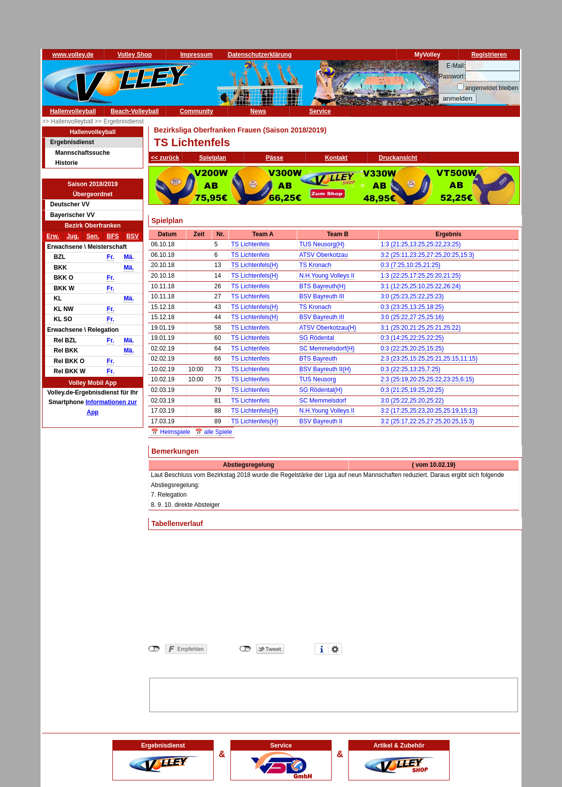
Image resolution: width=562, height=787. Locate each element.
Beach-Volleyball (134, 111)
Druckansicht (398, 157)
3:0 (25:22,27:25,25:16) (412, 317)
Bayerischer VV (72, 214)
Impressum (196, 54)
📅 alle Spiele (213, 431)
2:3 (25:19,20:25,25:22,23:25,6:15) (427, 379)
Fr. (110, 256)
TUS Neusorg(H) (321, 244)
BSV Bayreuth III (321, 296)
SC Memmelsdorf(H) (326, 348)
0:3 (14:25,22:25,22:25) (412, 337)
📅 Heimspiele (170, 431)
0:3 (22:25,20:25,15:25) (412, 348)
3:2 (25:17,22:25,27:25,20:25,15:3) (427, 421)
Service (320, 111)
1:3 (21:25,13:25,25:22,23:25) (421, 244)
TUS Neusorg (317, 379)
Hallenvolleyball (73, 111)
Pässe (275, 157)
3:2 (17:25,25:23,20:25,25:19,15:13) (429, 410)
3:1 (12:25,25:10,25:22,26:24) (421, 286)
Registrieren (489, 54)
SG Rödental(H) (320, 390)
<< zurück (165, 157)
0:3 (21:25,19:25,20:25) (412, 390)
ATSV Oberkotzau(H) (327, 327)
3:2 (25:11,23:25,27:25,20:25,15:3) (427, 254)
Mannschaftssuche (82, 152)
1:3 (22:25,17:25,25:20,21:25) (421, 275)
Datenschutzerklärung (260, 54)
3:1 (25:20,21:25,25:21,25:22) (421, 327)
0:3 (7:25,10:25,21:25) (410, 265)
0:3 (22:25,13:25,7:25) (410, 369)
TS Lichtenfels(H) (254, 265)
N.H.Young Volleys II (326, 275)
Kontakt (336, 157)
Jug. (72, 236)
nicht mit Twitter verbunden (245, 649)
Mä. (129, 256)
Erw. (53, 236)
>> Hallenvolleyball (68, 121)
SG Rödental (316, 337)
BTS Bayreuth (318, 358)
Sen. (93, 236)
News (258, 111)
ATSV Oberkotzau (323, 254)
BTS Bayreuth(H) (322, 286)
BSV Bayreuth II (320, 421)
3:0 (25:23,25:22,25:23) (412, 296)
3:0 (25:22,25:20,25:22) (412, 400)
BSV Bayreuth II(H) (325, 369)
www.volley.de (72, 54)
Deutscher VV (70, 204)
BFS (113, 236)
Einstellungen (335, 649)
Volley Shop (134, 54)
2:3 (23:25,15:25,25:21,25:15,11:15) (429, 358)
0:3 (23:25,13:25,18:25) (412, 307)
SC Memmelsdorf (322, 400)
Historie (66, 162)
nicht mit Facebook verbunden (154, 649)
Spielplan (212, 157)
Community (196, 111)
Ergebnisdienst (72, 142)
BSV (132, 236)
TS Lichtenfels (250, 244)
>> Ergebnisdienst (119, 121)
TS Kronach (315, 265)
